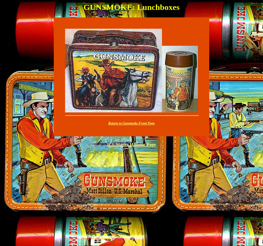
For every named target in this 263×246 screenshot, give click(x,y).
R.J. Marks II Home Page (131, 144)
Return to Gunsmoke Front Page (131, 123)
